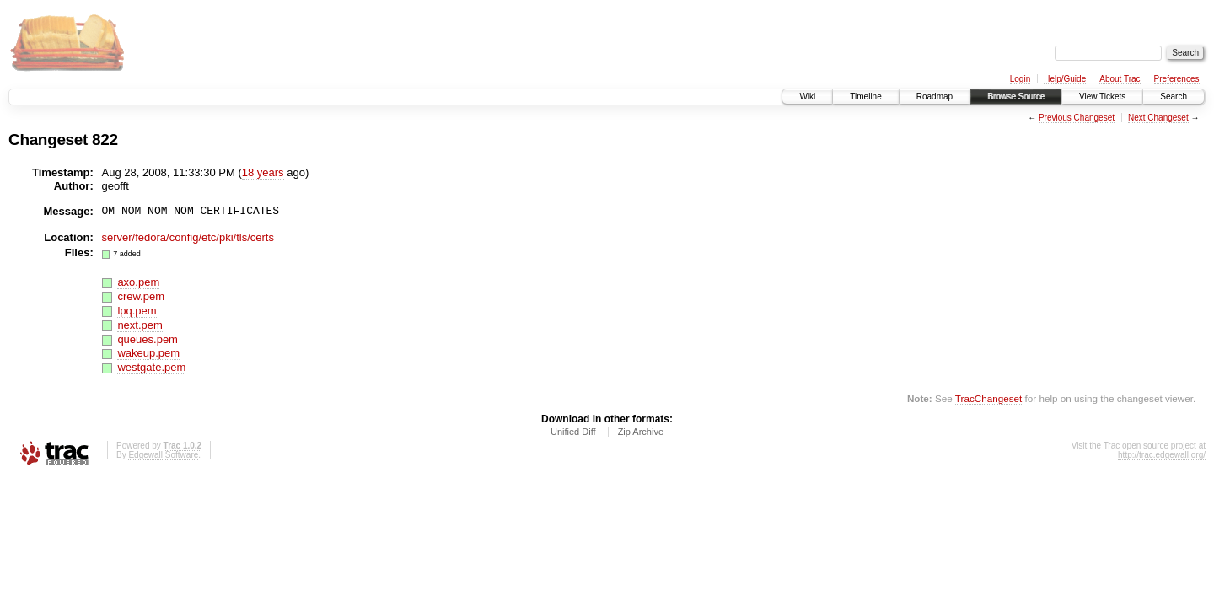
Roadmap (934, 96)
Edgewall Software (163, 454)
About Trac (1119, 78)
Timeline (865, 96)
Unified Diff (573, 432)
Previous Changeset (1077, 117)
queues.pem (147, 339)
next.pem (139, 325)
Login (1020, 78)
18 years (263, 172)
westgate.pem (151, 367)
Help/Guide (1065, 78)
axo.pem (138, 282)
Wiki (807, 96)
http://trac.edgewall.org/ (1162, 454)
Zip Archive (640, 432)
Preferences (1177, 78)
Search (1173, 96)
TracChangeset (988, 398)
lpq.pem (136, 310)
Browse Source (1016, 96)
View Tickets (1102, 96)
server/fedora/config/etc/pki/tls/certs (188, 237)
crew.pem (140, 296)
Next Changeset (1158, 117)
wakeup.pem (148, 352)
